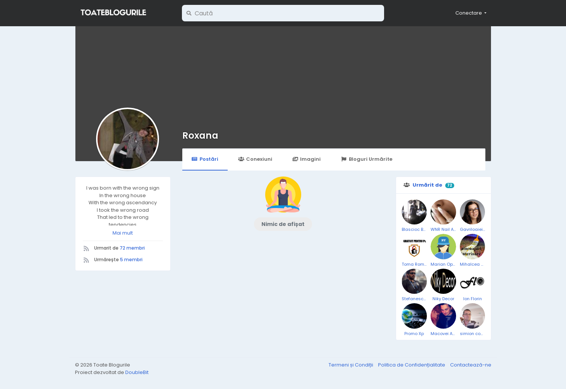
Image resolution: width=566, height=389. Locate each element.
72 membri (132, 248)
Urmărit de (427, 185)
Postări (205, 159)
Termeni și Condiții (351, 364)
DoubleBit (137, 372)
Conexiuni (255, 159)
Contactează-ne (470, 364)
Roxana (200, 135)
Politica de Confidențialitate (412, 364)
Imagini (306, 159)
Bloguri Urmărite (366, 159)
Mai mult (123, 232)
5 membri (131, 259)
